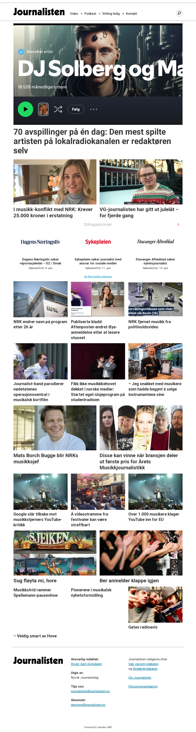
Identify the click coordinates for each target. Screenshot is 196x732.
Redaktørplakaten (145, 669)
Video (74, 14)
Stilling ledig (111, 14)
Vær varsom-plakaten (143, 664)
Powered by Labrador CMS (98, 727)
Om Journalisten (139, 677)
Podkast (90, 14)
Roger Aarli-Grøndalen (86, 664)
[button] (178, 224)
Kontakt (131, 14)
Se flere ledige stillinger (98, 276)
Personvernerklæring (143, 686)
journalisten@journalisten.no (90, 691)
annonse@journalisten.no (88, 705)
